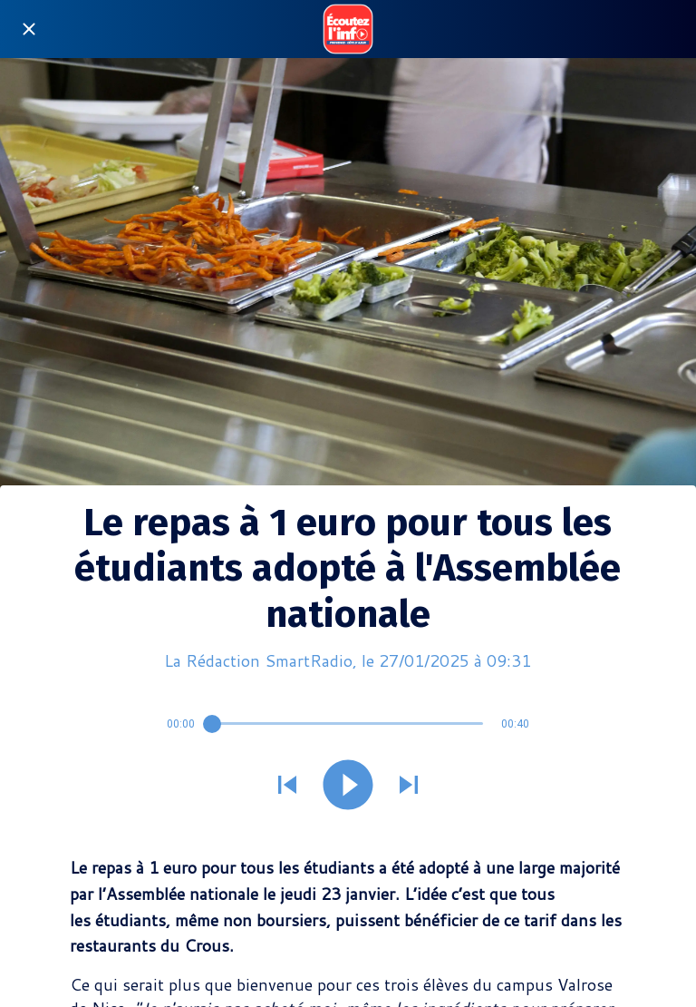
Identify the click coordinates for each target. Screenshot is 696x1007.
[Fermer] (29, 29)
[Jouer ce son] (348, 786)
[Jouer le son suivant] (409, 786)
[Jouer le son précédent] (287, 786)
